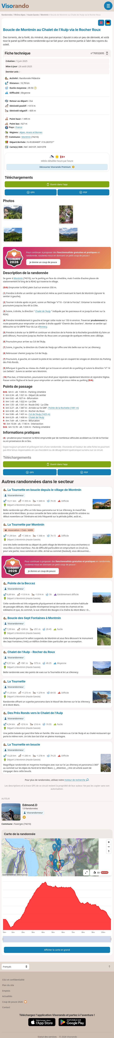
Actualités (7, 996)
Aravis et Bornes (34, 132)
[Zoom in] (108, 842)
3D (100, 872)
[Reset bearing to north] (108, 851)
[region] (57, 857)
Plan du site (8, 985)
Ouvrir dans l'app (57, 184)
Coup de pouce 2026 (14, 1001)
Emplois (6, 990)
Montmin (26, 136)
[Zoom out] (108, 846)
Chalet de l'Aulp (42, 311)
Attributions (22, 874)
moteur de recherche (76, 779)
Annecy (43, 326)
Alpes (22, 132)
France (19, 127)
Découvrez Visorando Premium (57, 167)
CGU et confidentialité (13, 979)
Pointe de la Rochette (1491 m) (63, 407)
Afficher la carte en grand (57, 949)
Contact (6, 1007)
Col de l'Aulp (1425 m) (39, 414)
